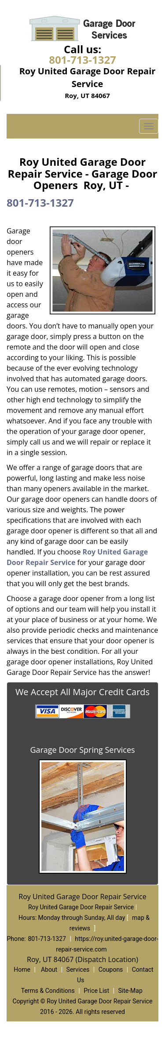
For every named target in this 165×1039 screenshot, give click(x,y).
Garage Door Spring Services (82, 749)
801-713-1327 (82, 59)
